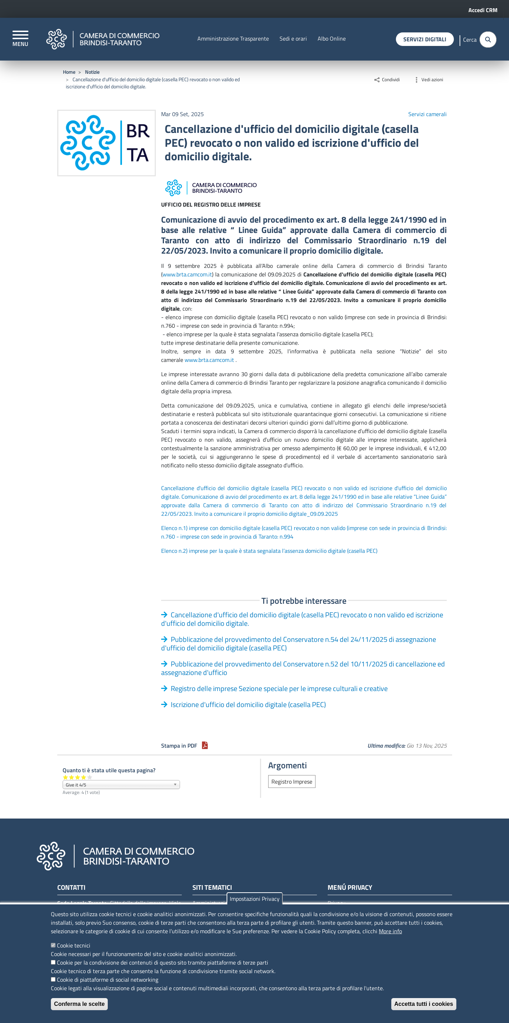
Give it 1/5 (66, 777)
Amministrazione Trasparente (233, 38)
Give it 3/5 (78, 777)
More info (390, 931)
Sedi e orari (293, 38)
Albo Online (332, 38)
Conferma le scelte (79, 1004)
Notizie (92, 72)
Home (69, 72)
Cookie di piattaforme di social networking (107, 979)
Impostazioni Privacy (255, 898)
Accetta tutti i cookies (423, 1004)
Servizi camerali (427, 114)
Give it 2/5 (72, 777)
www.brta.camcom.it (187, 274)
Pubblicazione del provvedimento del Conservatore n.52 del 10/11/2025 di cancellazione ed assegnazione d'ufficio (303, 668)
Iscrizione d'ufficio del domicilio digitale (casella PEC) (248, 704)
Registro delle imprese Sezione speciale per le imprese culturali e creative (279, 688)
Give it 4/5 (84, 777)
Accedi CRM (483, 10)
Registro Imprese (291, 781)
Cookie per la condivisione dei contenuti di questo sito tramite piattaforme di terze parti (162, 962)
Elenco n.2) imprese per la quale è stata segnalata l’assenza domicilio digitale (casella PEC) (269, 550)
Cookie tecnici (73, 945)
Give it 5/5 (90, 777)
